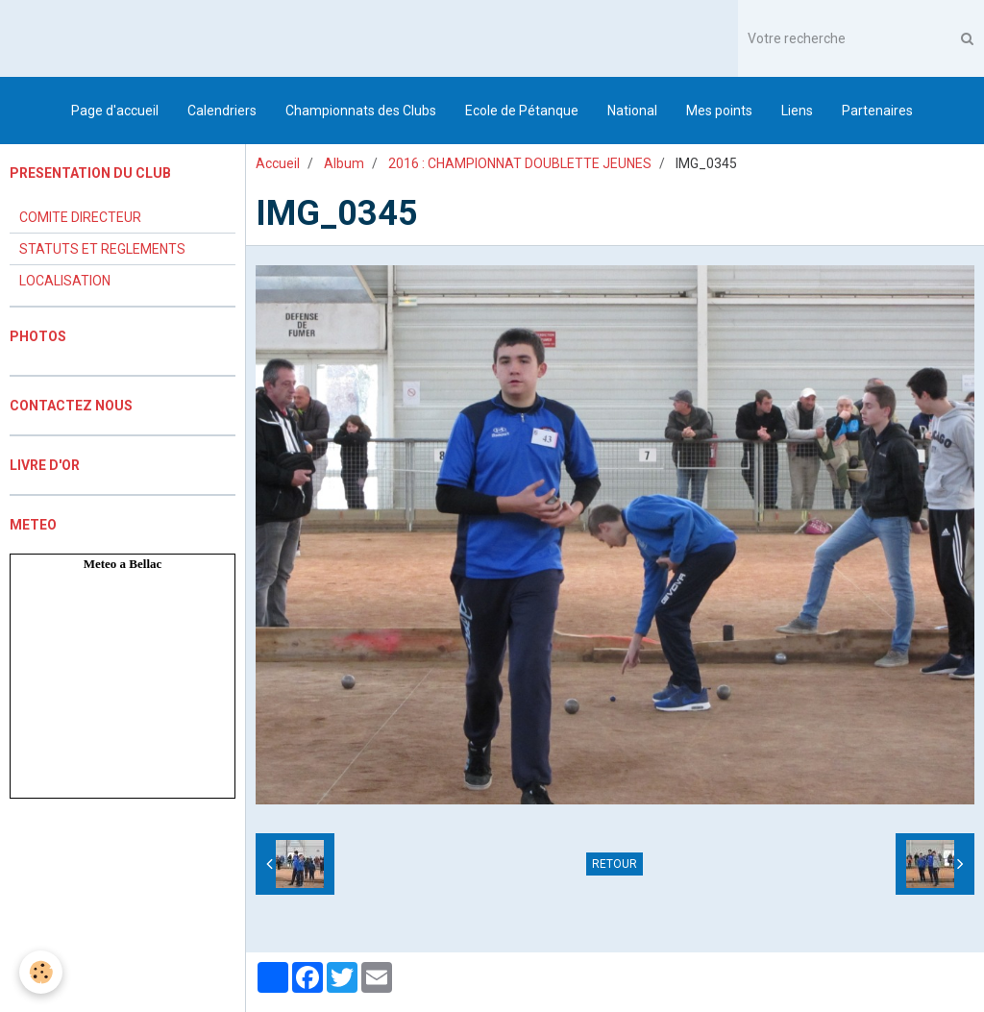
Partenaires (877, 110)
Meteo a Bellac (123, 563)
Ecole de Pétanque (521, 110)
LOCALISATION (65, 280)
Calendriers (222, 110)
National (632, 110)
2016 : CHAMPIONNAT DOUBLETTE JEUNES (520, 163)
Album (344, 163)
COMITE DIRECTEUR (80, 217)
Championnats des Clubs (360, 110)
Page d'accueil (115, 110)
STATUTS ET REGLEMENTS (102, 249)
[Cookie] (40, 972)
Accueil (278, 163)
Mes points (719, 110)
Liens (797, 110)
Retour (614, 864)
